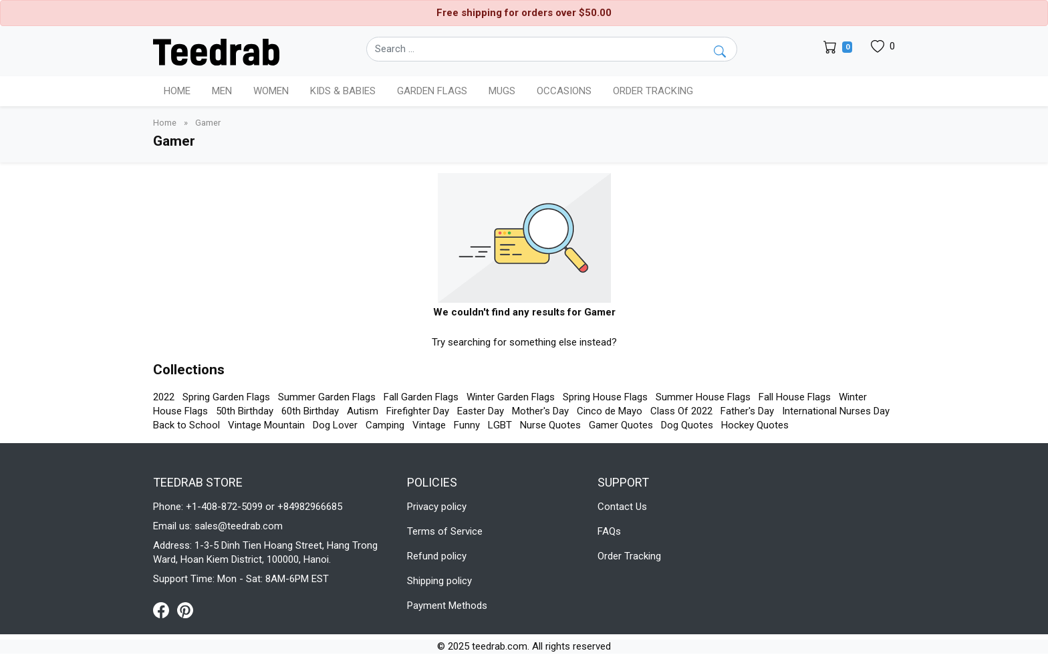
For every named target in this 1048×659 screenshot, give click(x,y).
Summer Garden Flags (327, 397)
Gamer (208, 123)
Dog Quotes (687, 425)
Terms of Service (445, 531)
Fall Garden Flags (421, 397)
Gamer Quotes (621, 425)
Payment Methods (447, 606)
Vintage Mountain (266, 425)
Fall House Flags (795, 397)
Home (177, 91)
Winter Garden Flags (511, 397)
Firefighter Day (417, 411)
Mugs (502, 91)
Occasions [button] (564, 91)
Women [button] (271, 91)
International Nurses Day (836, 411)
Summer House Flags (703, 397)
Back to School (186, 425)
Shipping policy (439, 581)
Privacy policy (437, 507)
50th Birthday (244, 411)
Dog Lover (335, 425)
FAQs (609, 531)
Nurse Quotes (550, 425)
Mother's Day (540, 411)
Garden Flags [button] (432, 91)
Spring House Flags (605, 397)
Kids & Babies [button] (343, 91)
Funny (467, 425)
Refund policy (437, 556)
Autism (362, 411)
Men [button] (222, 91)
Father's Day (747, 411)
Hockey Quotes (755, 425)
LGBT (500, 425)
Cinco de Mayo (609, 411)
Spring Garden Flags (226, 397)
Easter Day (480, 411)
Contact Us (622, 507)
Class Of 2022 (681, 411)
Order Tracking (653, 91)
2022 (163, 397)
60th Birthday (310, 411)
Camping (385, 425)
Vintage (429, 425)
